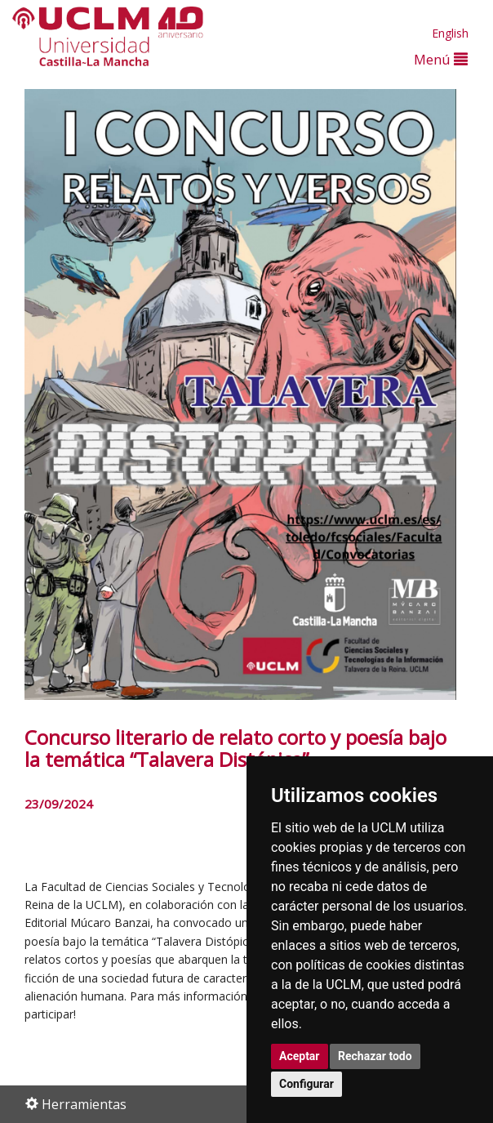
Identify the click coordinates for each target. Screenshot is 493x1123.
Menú (441, 59)
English (450, 33)
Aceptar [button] (299, 1056)
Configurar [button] (306, 1083)
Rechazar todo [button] (375, 1056)
